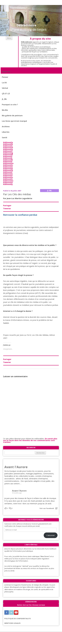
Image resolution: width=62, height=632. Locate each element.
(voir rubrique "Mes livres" (39, 556)
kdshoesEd (8, 147)
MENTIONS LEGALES (12, 623)
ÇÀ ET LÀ (6, 93)
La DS (4, 82)
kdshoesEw (8, 181)
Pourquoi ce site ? (10, 104)
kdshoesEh (8, 154)
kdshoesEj (7, 158)
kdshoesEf (8, 151)
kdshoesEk (8, 160)
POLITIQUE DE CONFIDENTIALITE (17, 618)
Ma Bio (5, 110)
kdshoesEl (7, 161)
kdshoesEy (8, 184)
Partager (7, 205)
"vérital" (25, 566)
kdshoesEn (8, 165)
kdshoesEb (8, 144)
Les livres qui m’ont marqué (14, 121)
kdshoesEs (8, 174)
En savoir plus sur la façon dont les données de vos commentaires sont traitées (30, 440)
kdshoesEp (8, 168)
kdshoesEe (8, 149)
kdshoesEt (8, 175)
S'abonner (50, 535)
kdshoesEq (8, 170)
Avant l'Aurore (16, 467)
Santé (4, 137)
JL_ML (4, 99)
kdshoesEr (8, 172)
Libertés (5, 132)
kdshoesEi (7, 156)
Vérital (5, 88)
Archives (6, 126)
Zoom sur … (7, 71)
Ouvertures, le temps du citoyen (34, 585)
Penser (5, 77)
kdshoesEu (8, 177)
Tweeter (7, 208)
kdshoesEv (8, 179)
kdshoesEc (8, 146)
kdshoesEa (8, 142)
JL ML (49, 190)
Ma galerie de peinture (12, 115)
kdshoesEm (8, 163)
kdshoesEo (8, 167)
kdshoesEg (8, 153)
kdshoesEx (8, 182)
